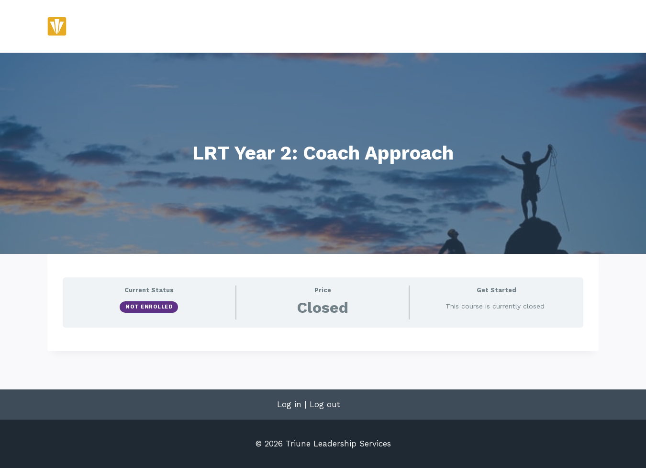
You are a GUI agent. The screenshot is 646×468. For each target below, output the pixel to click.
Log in (289, 404)
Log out (325, 404)
